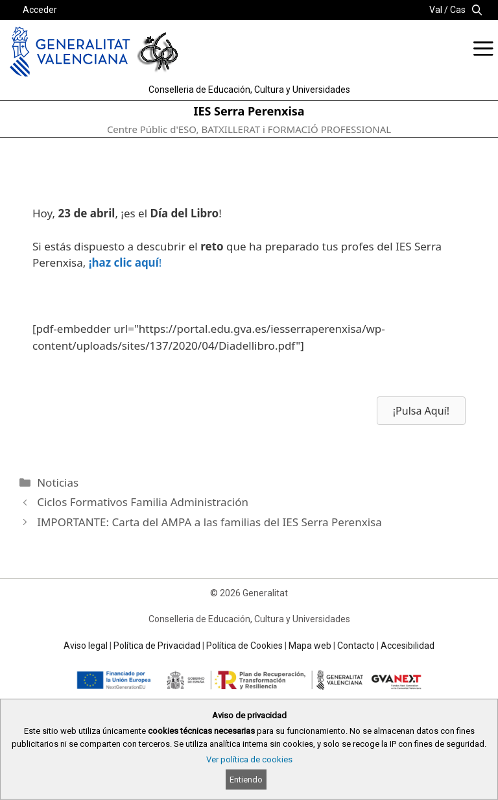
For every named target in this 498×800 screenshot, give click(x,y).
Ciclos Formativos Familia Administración (142, 501)
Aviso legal (86, 645)
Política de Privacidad (156, 645)
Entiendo (246, 779)
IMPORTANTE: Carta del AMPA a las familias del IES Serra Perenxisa (209, 522)
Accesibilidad (407, 645)
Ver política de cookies (249, 759)
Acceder (40, 10)
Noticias (57, 482)
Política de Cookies (244, 645)
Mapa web (310, 645)
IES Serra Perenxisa (248, 111)
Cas (458, 10)
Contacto (356, 645)
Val (435, 10)
